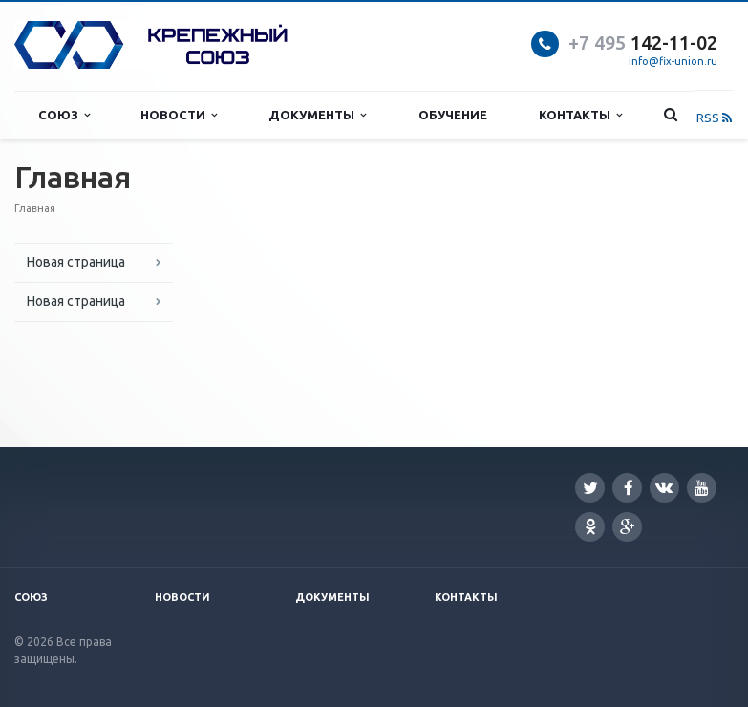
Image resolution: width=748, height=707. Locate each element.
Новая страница (76, 261)
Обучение (452, 114)
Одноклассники (590, 526)
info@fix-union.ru (673, 61)
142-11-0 (637, 43)
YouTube (702, 488)
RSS (714, 117)
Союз (64, 115)
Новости (178, 115)
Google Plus (627, 527)
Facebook (628, 488)
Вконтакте (664, 487)
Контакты (580, 115)
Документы (317, 115)
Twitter (590, 488)
